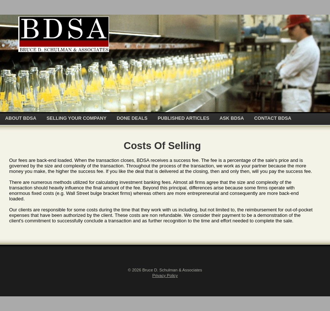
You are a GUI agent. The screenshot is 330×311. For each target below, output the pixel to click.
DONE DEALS (132, 118)
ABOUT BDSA (20, 118)
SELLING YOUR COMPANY (76, 118)
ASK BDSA (232, 118)
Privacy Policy (165, 275)
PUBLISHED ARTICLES (183, 118)
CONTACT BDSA (272, 118)
